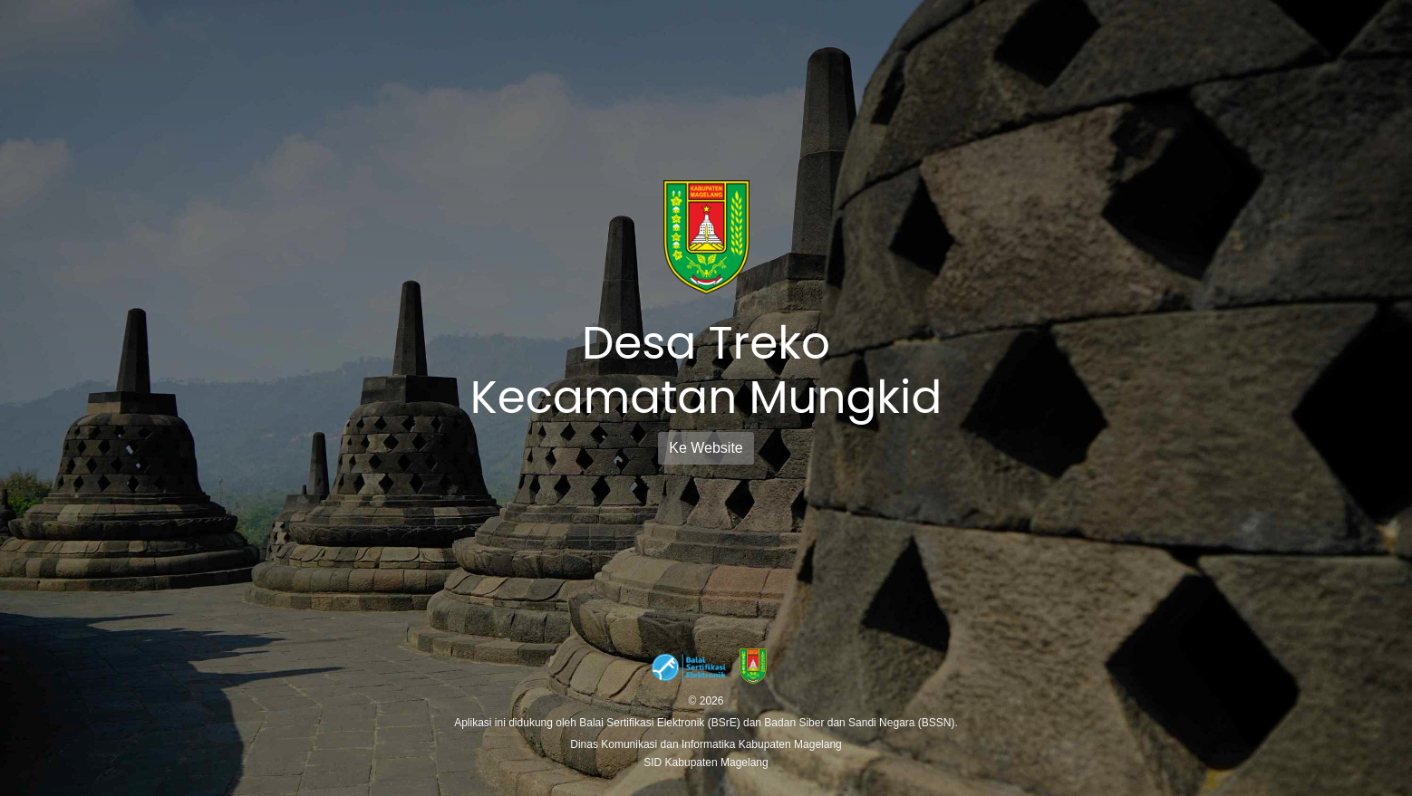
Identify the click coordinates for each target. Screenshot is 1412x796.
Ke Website (706, 448)
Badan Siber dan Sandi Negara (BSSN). (860, 722)
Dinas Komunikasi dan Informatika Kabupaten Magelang (706, 744)
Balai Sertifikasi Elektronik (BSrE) (661, 722)
